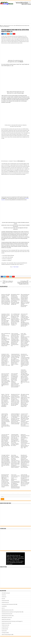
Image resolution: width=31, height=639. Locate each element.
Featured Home (4, 584)
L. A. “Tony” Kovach (15, 266)
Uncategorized (4, 616)
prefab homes (4, 611)
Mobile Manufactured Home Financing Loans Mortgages (11, 605)
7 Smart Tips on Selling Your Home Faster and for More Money (9, 282)
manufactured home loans (6, 597)
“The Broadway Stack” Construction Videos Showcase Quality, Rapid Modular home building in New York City (22, 282)
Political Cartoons (5, 609)
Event (3, 582)
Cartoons (3, 580)
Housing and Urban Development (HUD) (9, 588)
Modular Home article (5, 607)
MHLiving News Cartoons (6, 601)
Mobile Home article (5, 603)
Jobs (2, 592)
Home (1, 25)
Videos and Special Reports (6, 618)
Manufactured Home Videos (7, 599)
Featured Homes (5, 586)
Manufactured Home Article (8, 25)
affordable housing (5, 577)
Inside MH (3, 590)
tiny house (3, 614)
